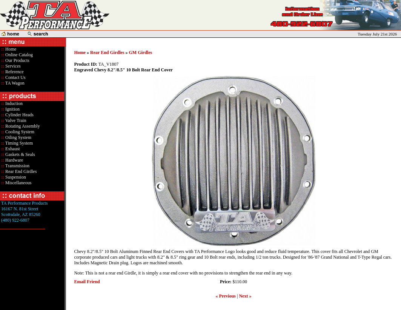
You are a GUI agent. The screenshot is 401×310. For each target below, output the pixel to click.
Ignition (12, 109)
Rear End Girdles (20, 171)
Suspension (15, 177)
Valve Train (15, 120)
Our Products (16, 60)
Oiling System (17, 137)
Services (12, 66)
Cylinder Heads (19, 114)
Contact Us (15, 77)
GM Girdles (140, 52)
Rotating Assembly (22, 126)
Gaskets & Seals (19, 154)
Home (10, 49)
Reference (14, 71)
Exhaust (12, 148)
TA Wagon (14, 83)
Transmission (16, 165)
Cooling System (19, 131)
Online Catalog (18, 54)
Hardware (13, 160)
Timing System (18, 143)
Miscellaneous (18, 182)
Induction (13, 103)
